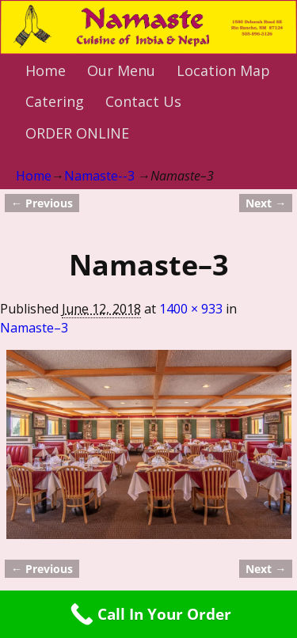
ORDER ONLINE (77, 132)
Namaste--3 (99, 175)
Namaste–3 (34, 327)
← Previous (42, 203)
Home (45, 70)
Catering (54, 101)
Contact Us (143, 101)
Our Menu (121, 70)
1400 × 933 (191, 308)
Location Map (223, 70)
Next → (266, 203)
